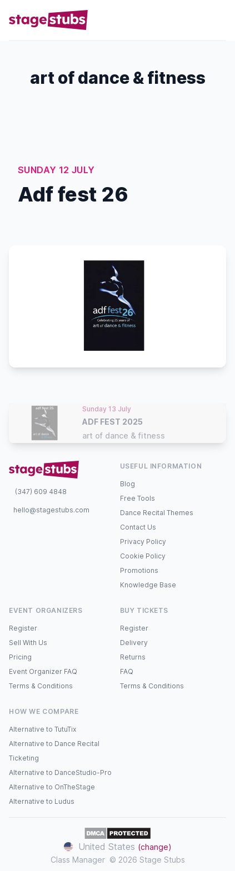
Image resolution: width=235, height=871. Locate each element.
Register (23, 628)
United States (118, 846)
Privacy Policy (143, 541)
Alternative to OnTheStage (52, 787)
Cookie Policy (143, 556)
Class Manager (78, 859)
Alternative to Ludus (41, 801)
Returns (133, 657)
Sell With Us (28, 642)
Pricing (20, 657)
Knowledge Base (148, 585)
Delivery (134, 642)
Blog (127, 484)
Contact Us (138, 527)
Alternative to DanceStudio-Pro (60, 772)
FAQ (126, 671)
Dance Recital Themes (156, 512)
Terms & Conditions (41, 686)
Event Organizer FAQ (43, 671)
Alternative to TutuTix (42, 729)
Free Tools (137, 498)
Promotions (139, 570)
